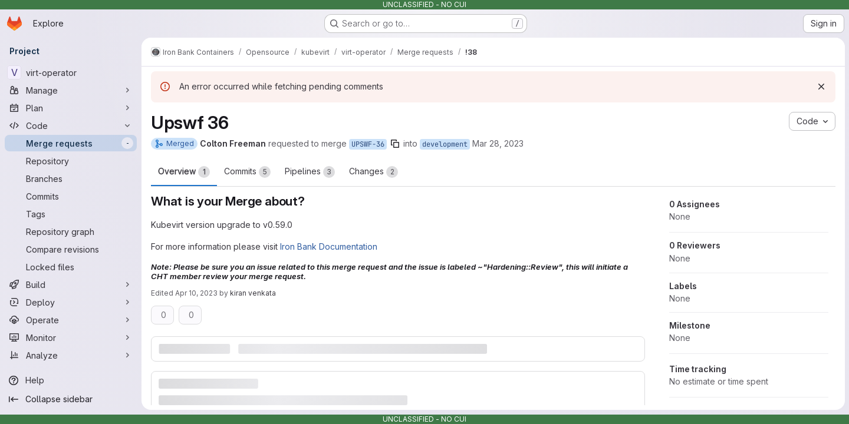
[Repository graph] (71, 231)
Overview (184, 172)
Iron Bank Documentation (328, 246)
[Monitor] (71, 337)
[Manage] (71, 90)
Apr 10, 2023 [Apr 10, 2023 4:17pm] (196, 293)
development (445, 144)
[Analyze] (71, 355)
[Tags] (71, 214)
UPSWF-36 (367, 144)
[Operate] (71, 320)
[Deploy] (71, 302)
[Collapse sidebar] (71, 399)
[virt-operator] (71, 72)
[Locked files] (71, 267)
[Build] (71, 284)
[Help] (71, 380)
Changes (373, 172)
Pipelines (310, 172)
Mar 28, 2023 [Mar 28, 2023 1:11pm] (498, 143)
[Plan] (71, 108)
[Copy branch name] (395, 144)
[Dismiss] (821, 87)
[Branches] (71, 178)
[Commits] (71, 196)
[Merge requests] (71, 143)
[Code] (71, 125)
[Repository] (71, 161)
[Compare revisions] (71, 249)
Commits (247, 172)
